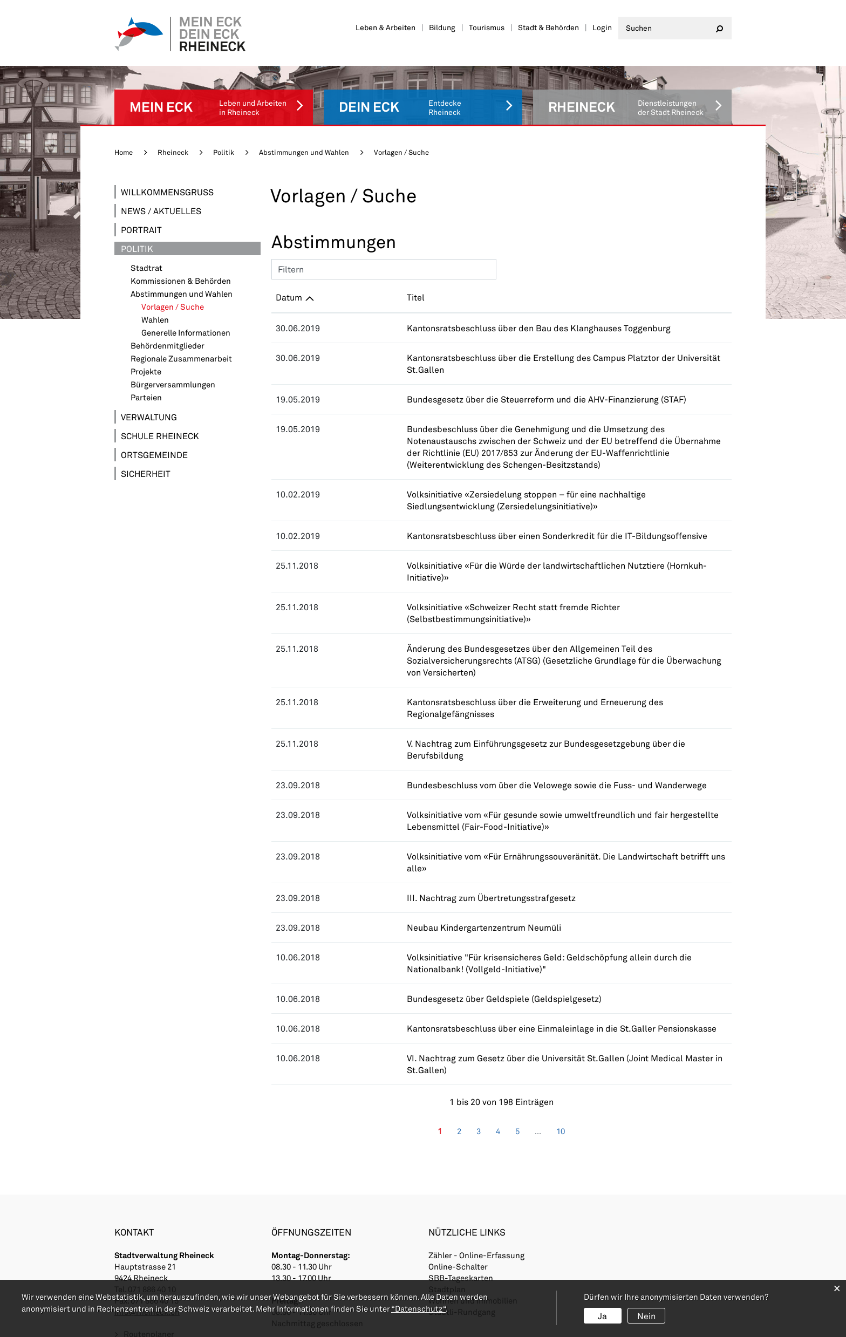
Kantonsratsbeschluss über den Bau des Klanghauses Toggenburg (460, 321)
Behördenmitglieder (167, 338)
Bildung (442, 27)
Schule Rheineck (160, 429)
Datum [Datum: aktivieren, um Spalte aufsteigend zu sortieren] (289, 290)
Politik (137, 241)
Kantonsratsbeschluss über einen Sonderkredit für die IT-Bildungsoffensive (479, 505)
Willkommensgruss (167, 185)
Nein (646, 1316)
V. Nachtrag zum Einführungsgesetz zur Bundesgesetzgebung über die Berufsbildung (497, 665)
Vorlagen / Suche (197, 299)
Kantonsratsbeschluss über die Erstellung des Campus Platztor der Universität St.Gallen (505, 350)
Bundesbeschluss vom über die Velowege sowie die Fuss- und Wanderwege (479, 695)
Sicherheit (145, 466)
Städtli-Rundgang (461, 1198)
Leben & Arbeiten (385, 27)
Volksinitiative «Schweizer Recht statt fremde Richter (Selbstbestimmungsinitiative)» (498, 564)
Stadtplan (447, 1175)
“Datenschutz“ (418, 1308)
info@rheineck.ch (147, 1198)
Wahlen (155, 312)
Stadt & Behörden (548, 27)
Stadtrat (146, 260)
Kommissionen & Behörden (181, 273)
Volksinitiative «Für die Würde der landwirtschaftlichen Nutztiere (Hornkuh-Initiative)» (500, 534)
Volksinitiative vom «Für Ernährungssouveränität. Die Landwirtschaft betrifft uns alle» (499, 766)
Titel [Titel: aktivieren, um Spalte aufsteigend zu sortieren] (337, 290)
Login (602, 27)
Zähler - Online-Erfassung (476, 1141)
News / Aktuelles (161, 204)
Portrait (141, 222)
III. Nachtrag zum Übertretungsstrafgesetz (413, 795)
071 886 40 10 (152, 1175)
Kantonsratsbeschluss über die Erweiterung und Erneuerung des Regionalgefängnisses (501, 635)
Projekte (146, 364)
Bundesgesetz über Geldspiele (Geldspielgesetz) (426, 896)
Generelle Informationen (185, 325)
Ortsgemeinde (154, 447)
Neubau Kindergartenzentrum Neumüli (406, 825)
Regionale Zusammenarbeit (181, 351)
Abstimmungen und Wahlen (182, 286)
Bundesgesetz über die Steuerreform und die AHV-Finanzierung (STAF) (468, 380)
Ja (602, 1316)
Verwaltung (149, 410)
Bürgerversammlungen (173, 377)
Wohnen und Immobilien (472, 1186)
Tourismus (486, 27)
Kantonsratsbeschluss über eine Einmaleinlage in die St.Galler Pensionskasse (483, 926)
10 (560, 1016)
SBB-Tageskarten (460, 1164)
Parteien (146, 390)
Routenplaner (149, 1220)
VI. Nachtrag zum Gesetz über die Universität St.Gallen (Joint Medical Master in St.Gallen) (507, 956)
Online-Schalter (458, 1152)
